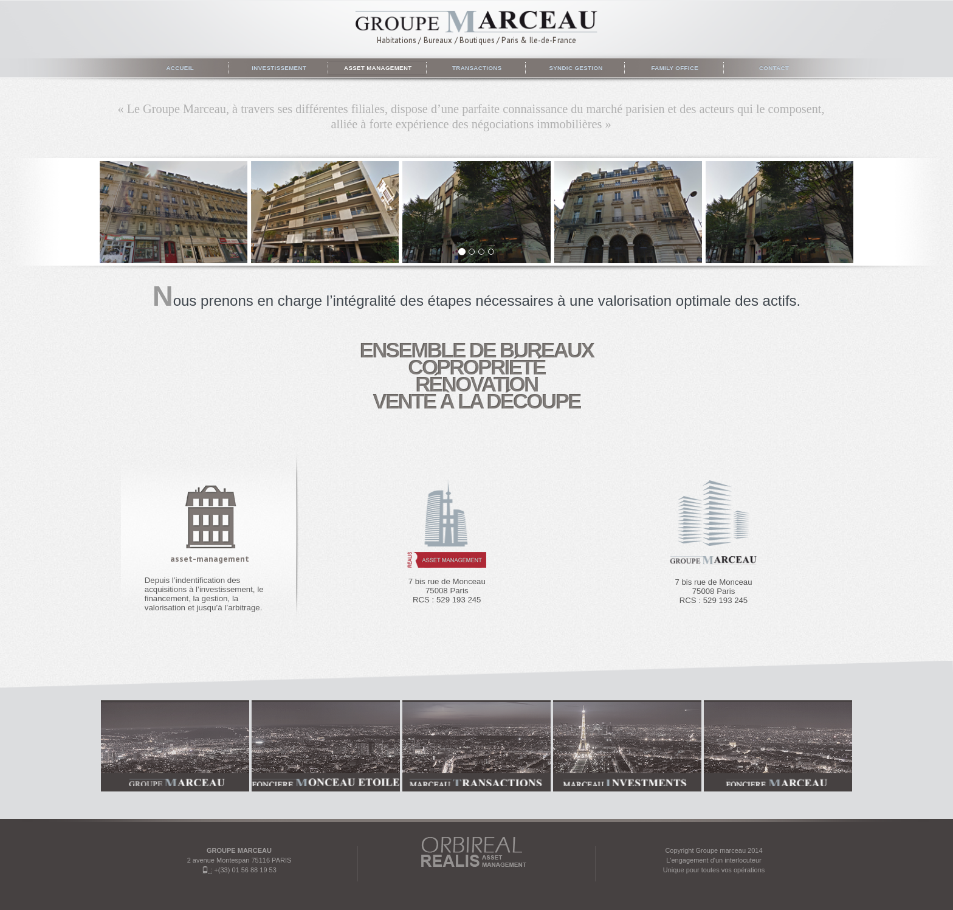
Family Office (673, 67)
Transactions (476, 67)
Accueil (179, 67)
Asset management (376, 67)
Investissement (278, 67)
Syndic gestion (574, 67)
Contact (773, 67)
